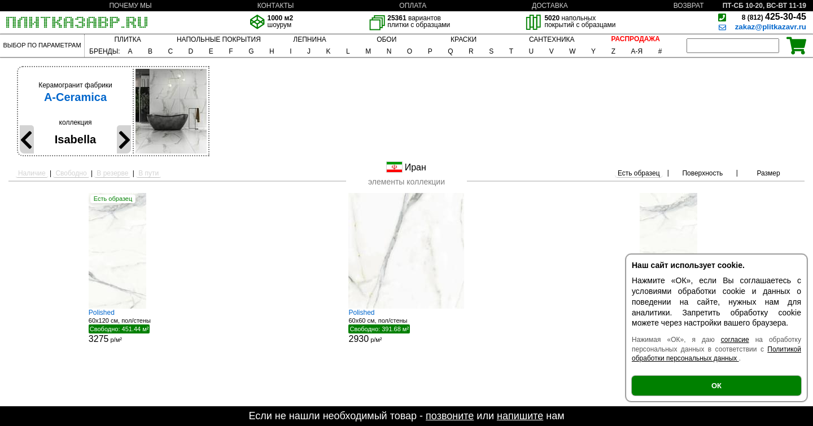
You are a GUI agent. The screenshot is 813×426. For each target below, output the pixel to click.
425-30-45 (774, 16)
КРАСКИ (464, 39)
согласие (735, 340)
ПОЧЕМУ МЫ (130, 6)
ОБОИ (386, 39)
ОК (716, 385)
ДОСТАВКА (550, 6)
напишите (520, 415)
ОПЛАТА (412, 6)
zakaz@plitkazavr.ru (770, 27)
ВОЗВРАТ (689, 6)
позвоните (450, 415)
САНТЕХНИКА (552, 39)
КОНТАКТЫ (275, 6)
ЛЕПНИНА (309, 39)
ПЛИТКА (127, 39)
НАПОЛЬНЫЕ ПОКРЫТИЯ (219, 39)
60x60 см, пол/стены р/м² (406, 326)
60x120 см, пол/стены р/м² (131, 326)
